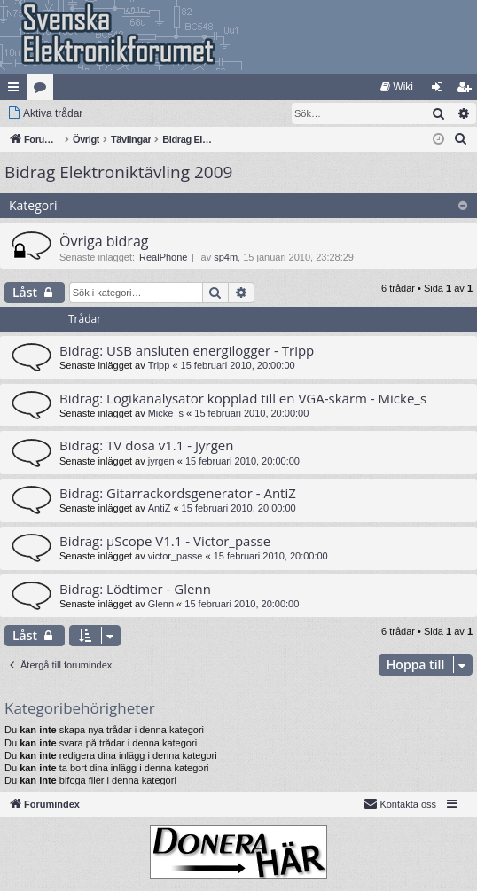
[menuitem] (397, 87)
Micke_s (166, 413)
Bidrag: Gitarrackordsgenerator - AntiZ (177, 493)
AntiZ (159, 508)
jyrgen (161, 461)
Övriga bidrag (103, 241)
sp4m (226, 257)
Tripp (159, 365)
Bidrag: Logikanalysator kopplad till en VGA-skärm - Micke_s (242, 398)
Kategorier (43, 90)
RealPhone (163, 257)
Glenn (161, 603)
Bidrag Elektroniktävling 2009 (118, 172)
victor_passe (175, 556)
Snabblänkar (17, 90)
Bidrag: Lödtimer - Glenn (135, 589)
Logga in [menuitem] (441, 90)
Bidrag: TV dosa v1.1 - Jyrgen (146, 445)
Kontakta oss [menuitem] (400, 803)
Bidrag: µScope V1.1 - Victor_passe (164, 541)
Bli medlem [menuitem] (467, 90)
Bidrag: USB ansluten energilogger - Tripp (186, 350)
